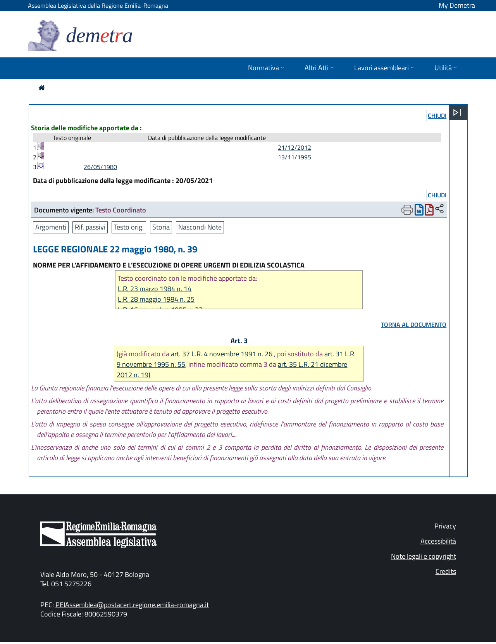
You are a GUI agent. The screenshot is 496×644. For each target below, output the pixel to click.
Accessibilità (438, 541)
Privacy (445, 526)
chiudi (437, 115)
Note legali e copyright (423, 556)
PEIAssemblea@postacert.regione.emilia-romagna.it (132, 604)
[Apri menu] (457, 112)
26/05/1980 (100, 166)
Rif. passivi (90, 227)
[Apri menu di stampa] (407, 210)
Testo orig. (129, 227)
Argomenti (50, 227)
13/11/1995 (294, 157)
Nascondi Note (200, 227)
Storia (161, 227)
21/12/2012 (294, 147)
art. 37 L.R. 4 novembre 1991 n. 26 (221, 354)
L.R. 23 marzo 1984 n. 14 (154, 288)
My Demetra (457, 5)
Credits (446, 571)
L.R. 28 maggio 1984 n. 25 (156, 299)
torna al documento (413, 324)
